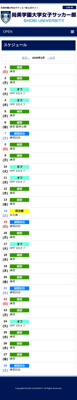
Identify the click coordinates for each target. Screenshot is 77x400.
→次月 (51, 57)
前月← (26, 57)
